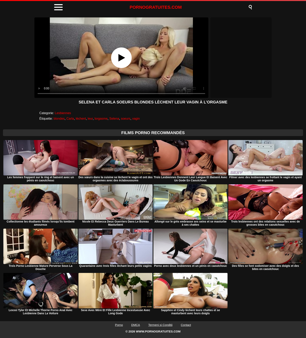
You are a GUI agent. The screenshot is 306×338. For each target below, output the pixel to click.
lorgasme (101, 118)
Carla (70, 118)
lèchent (81, 118)
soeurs (125, 118)
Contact (186, 325)
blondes (59, 118)
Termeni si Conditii (160, 325)
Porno (119, 325)
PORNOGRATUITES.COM (156, 7)
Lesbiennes (63, 113)
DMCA (135, 325)
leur (90, 118)
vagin (136, 118)
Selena (114, 118)
